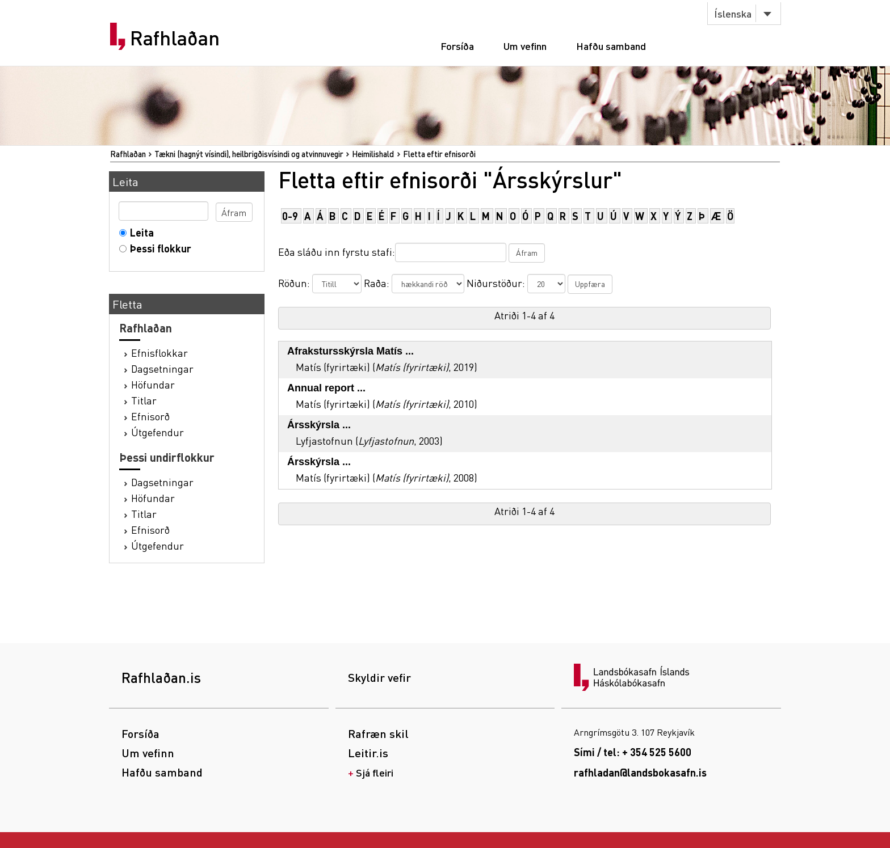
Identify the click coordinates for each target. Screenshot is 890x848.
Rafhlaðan (175, 38)
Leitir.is (368, 752)
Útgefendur (157, 431)
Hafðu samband (611, 45)
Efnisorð (150, 416)
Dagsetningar (162, 368)
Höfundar (153, 384)
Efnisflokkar (159, 352)
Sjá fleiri (374, 772)
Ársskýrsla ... (319, 425)
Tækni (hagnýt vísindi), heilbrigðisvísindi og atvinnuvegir (248, 154)
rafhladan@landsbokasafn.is (640, 772)
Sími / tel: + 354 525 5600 (632, 751)
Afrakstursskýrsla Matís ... (350, 351)
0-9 (290, 215)
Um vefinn (525, 45)
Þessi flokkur (158, 248)
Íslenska (733, 13)
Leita (139, 232)
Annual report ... (326, 388)
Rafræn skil (378, 733)
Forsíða (457, 45)
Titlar (144, 400)
